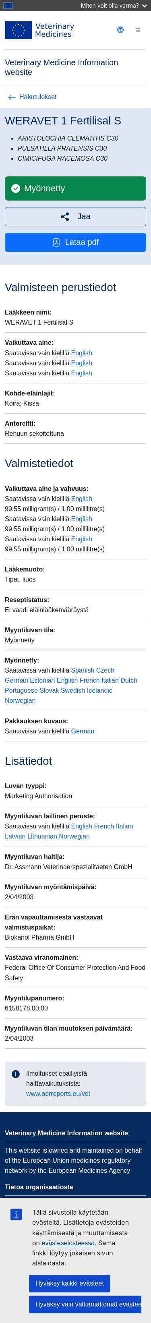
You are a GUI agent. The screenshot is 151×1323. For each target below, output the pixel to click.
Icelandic (99, 690)
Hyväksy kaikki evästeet (69, 1283)
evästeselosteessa (68, 1243)
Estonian (42, 680)
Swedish (73, 690)
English (81, 353)
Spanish (83, 670)
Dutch (128, 680)
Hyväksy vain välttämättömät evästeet (88, 1304)
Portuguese (21, 690)
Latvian (15, 836)
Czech (105, 670)
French (90, 680)
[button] (75, 216)
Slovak (49, 690)
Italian (110, 680)
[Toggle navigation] (138, 30)
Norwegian (20, 700)
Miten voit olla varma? (114, 5)
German (16, 680)
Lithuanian (42, 836)
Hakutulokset (32, 96)
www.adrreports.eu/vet (58, 1093)
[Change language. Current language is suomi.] (120, 29)
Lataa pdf (75, 242)
